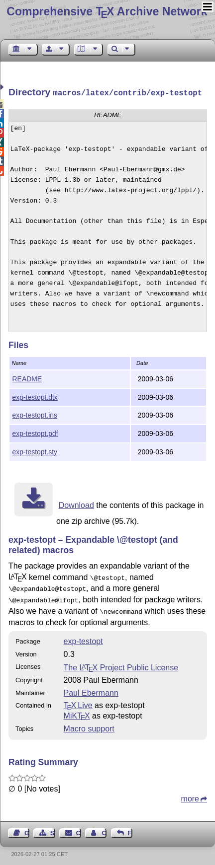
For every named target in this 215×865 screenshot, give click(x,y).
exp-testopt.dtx (35, 396)
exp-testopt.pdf (35, 432)
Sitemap (52, 828)
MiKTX (77, 711)
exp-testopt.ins (34, 414)
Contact (78, 828)
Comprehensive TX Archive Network (106, 11)
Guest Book (26, 828)
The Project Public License (121, 662)
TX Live (78, 700)
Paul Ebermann (91, 688)
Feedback (129, 828)
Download (76, 504)
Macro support (89, 724)
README (27, 378)
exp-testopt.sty (34, 451)
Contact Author (104, 828)
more (190, 794)
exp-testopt (83, 636)
